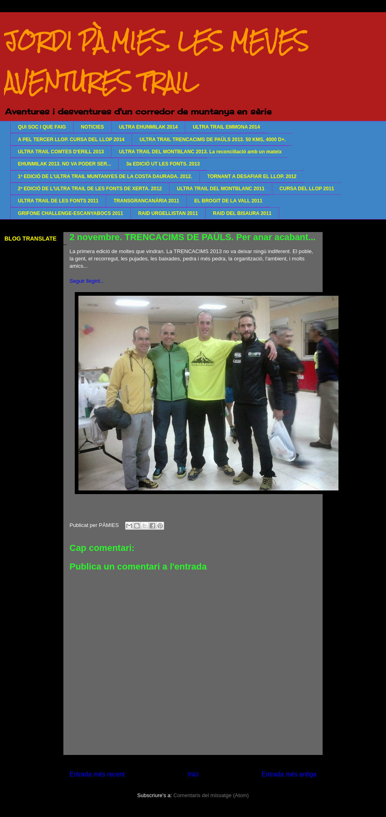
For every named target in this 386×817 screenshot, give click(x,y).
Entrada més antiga (289, 774)
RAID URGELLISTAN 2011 (168, 213)
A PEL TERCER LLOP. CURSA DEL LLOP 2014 (71, 139)
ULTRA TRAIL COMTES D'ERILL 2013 (61, 152)
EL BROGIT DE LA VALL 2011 (228, 201)
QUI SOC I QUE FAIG (42, 127)
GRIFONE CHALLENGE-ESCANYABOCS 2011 (70, 213)
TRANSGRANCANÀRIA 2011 (146, 201)
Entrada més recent (97, 774)
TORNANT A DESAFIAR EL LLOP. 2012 (252, 176)
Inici (193, 774)
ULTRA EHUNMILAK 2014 (148, 127)
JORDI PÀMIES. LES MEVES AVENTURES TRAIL (156, 61)
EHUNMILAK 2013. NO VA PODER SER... (64, 164)
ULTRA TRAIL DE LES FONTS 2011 (58, 201)
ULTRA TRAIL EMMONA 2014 (226, 127)
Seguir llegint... (86, 281)
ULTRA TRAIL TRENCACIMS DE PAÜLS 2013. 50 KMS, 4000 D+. (212, 139)
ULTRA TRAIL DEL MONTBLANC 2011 (221, 188)
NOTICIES (92, 127)
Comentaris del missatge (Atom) (211, 795)
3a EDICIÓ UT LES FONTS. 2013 (163, 164)
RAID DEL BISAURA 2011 (242, 213)
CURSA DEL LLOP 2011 (307, 188)
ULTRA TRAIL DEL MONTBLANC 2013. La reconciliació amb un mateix (200, 152)
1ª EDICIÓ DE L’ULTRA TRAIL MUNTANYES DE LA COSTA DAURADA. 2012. (105, 176)
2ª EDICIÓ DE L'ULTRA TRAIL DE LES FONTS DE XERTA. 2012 (90, 188)
